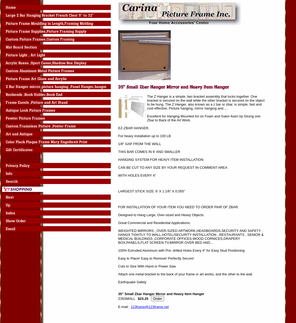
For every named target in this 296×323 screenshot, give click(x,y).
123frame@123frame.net (150, 307)
